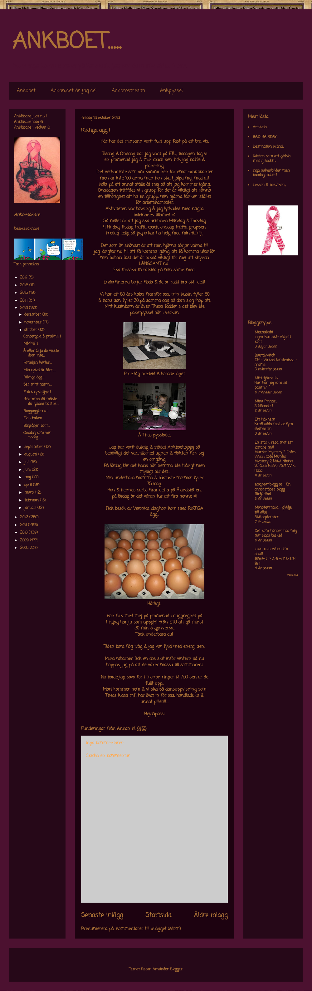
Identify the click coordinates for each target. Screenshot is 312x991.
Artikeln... (261, 127)
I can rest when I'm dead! (271, 551)
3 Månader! (264, 406)
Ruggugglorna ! (35, 411)
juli (27, 462)
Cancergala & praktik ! (42, 336)
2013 (24, 308)
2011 (24, 525)
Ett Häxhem (265, 419)
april (28, 485)
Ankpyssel (171, 91)
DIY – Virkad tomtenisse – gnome (276, 362)
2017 (24, 277)
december (33, 315)
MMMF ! (30, 344)
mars (29, 493)
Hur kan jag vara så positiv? (271, 385)
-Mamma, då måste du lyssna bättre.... (41, 402)
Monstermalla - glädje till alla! (273, 510)
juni (28, 470)
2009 (25, 540)
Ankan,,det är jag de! (74, 91)
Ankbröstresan (128, 91)
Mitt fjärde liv (266, 378)
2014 (24, 300)
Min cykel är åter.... (39, 370)
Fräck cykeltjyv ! (37, 392)
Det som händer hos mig (276, 531)
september (34, 447)
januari (30, 508)
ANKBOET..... (66, 42)
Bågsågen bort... (36, 426)
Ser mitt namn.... (37, 384)
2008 (25, 548)
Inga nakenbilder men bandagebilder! (271, 173)
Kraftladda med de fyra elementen (274, 427)
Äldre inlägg (211, 915)
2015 (24, 293)
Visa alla (292, 575)
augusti (31, 454)
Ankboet (26, 91)
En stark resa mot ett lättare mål (274, 445)
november (33, 322)
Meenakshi (264, 332)
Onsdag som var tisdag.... (37, 435)
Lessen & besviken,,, (269, 185)
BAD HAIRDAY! (265, 137)
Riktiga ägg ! (33, 377)
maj (28, 477)
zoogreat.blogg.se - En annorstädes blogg (272, 487)
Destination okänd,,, (268, 147)
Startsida (158, 915)
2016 (24, 285)
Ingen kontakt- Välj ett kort (273, 339)
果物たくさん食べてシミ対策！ (275, 561)
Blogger (176, 969)
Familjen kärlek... (37, 363)
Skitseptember (267, 517)
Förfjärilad (263, 494)
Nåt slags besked (268, 536)
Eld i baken (32, 418)
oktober (31, 330)
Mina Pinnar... (266, 401)
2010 (24, 532)
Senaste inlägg (102, 915)
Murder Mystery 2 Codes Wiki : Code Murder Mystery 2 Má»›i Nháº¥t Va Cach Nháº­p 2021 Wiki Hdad (275, 462)
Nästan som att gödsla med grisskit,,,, (271, 159)
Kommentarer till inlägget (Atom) (148, 929)
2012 (24, 517)
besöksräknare (26, 229)
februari (32, 500)
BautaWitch (265, 355)
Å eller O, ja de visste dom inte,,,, (41, 353)
